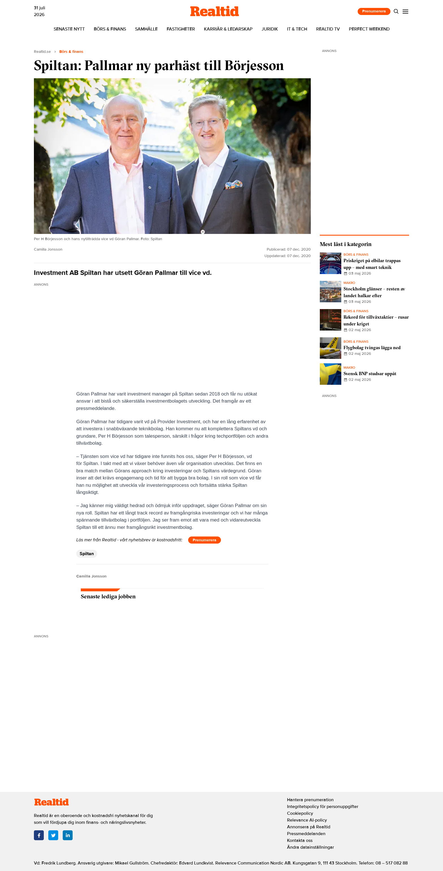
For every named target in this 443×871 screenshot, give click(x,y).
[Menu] (405, 11)
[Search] (396, 11)
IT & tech (297, 29)
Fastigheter (181, 29)
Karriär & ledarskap (228, 29)
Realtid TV (328, 29)
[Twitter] (53, 835)
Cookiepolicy (300, 813)
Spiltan (87, 554)
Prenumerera (374, 11)
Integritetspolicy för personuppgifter (322, 806)
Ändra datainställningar (310, 847)
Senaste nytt (69, 29)
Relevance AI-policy (307, 820)
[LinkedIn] (68, 835)
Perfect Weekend (369, 29)
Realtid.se (42, 51)
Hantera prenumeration (310, 800)
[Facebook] (39, 835)
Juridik (270, 29)
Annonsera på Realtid (308, 827)
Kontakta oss (299, 840)
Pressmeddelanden (306, 834)
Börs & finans (110, 29)
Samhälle (146, 29)
